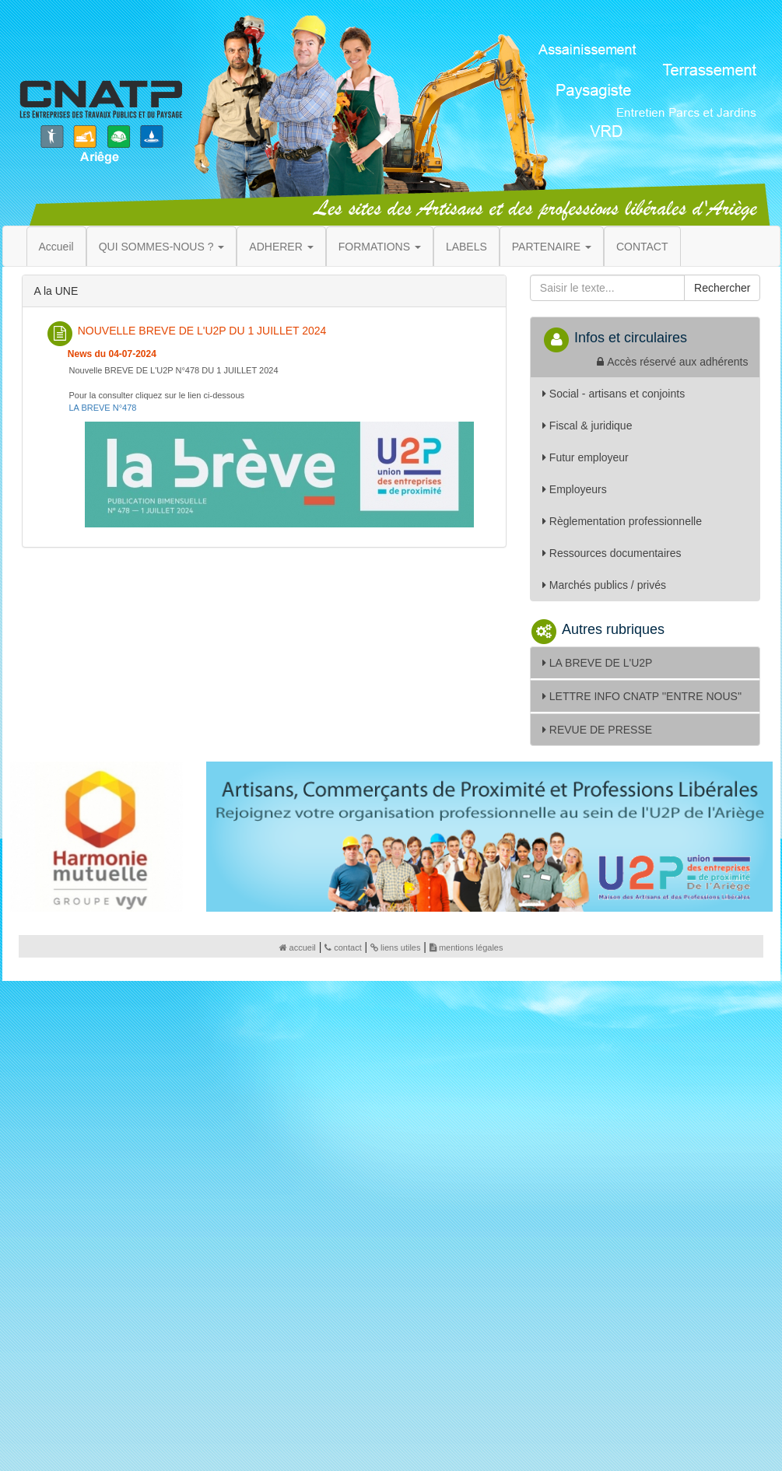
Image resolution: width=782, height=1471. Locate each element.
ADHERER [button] (281, 246)
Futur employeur (585, 457)
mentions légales (466, 947)
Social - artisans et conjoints (613, 393)
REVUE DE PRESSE (597, 729)
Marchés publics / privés (604, 585)
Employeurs (574, 489)
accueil (297, 947)
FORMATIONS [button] (379, 246)
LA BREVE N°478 (103, 407)
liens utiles (395, 947)
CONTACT (642, 246)
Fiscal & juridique (587, 425)
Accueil (56, 246)
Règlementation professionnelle (622, 521)
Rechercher (722, 288)
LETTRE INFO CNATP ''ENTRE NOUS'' (642, 696)
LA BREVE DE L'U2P (597, 663)
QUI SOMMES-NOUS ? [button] (162, 246)
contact (342, 947)
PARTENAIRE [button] (551, 246)
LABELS (466, 246)
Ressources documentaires (612, 553)
